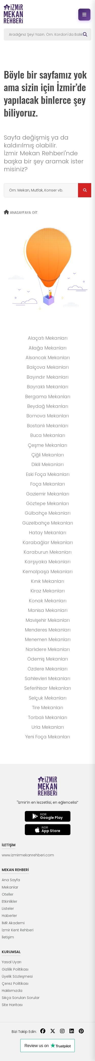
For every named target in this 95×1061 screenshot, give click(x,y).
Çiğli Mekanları (47, 455)
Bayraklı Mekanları (47, 386)
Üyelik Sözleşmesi (17, 976)
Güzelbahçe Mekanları (47, 523)
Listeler (8, 908)
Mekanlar (10, 887)
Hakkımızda (12, 990)
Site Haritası (12, 1004)
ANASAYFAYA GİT (20, 212)
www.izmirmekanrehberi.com (28, 855)
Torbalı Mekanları (47, 717)
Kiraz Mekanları (47, 591)
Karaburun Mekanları (47, 552)
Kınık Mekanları (47, 581)
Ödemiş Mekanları (47, 659)
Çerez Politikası (15, 983)
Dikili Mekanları (47, 464)
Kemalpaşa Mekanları (47, 571)
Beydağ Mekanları (47, 406)
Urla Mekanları (47, 727)
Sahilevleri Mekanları (47, 678)
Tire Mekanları (47, 707)
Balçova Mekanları (48, 367)
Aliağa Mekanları (47, 348)
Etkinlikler (9, 901)
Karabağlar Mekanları (48, 542)
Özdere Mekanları (47, 669)
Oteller (7, 894)
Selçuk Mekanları (47, 698)
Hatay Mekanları (47, 532)
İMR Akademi (13, 922)
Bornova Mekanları (47, 416)
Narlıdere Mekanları (48, 649)
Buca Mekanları (47, 435)
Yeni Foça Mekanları (47, 737)
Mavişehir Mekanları (48, 620)
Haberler (9, 915)
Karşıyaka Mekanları (47, 561)
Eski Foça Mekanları (47, 474)
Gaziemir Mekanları (47, 494)
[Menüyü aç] (84, 15)
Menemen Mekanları (47, 639)
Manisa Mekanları (47, 610)
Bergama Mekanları (47, 396)
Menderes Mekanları (47, 630)
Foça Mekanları (47, 484)
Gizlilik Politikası (15, 969)
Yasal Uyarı (11, 961)
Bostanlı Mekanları (47, 425)
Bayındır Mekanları (47, 377)
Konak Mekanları (47, 600)
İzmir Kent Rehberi (17, 930)
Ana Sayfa (11, 879)
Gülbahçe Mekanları (47, 513)
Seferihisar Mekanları (47, 688)
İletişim (8, 937)
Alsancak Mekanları (48, 357)
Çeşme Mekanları (47, 445)
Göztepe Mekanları (47, 503)
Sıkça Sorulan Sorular (21, 997)
